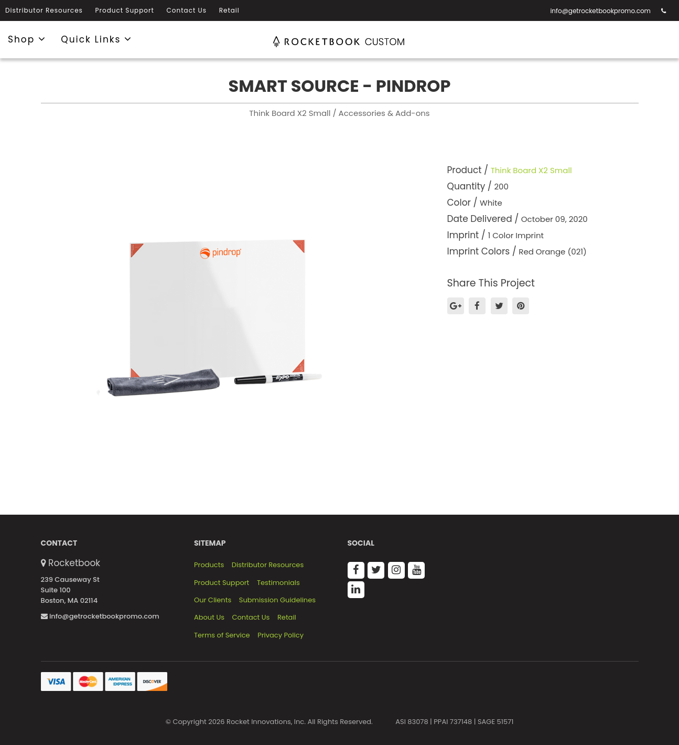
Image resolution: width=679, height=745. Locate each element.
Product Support (124, 10)
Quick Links (96, 39)
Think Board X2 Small (531, 170)
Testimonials (278, 583)
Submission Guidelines (277, 600)
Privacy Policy (280, 635)
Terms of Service (222, 635)
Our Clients (212, 600)
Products (209, 565)
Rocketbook (74, 563)
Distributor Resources (44, 10)
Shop (27, 39)
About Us (209, 617)
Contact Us (187, 10)
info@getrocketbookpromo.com (600, 10)
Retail (229, 10)
